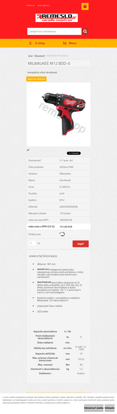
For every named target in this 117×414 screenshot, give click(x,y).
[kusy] (32, 243)
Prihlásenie (30, 5)
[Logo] (57, 18)
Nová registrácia (43, 5)
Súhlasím (110, 408)
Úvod (30, 55)
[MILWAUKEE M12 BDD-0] (58, 83)
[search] (85, 31)
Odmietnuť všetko (93, 408)
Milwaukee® (40, 55)
